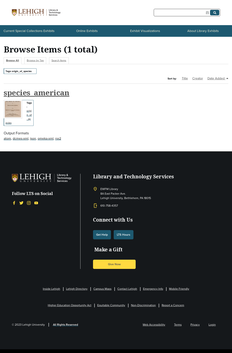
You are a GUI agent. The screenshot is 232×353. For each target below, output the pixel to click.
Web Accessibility (154, 325)
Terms (178, 325)
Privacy (195, 325)
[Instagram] (29, 202)
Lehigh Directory (76, 289)
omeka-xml (46, 138)
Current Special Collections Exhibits (29, 30)
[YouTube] (36, 202)
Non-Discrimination (143, 305)
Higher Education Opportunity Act (69, 305)
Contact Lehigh (127, 289)
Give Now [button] (114, 264)
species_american (36, 92)
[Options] (208, 12)
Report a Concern (173, 305)
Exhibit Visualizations (145, 30)
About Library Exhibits (203, 30)
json (33, 138)
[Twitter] (21, 202)
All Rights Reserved (65, 325)
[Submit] (214, 12)
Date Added (217, 78)
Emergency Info (153, 289)
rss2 (58, 138)
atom (7, 138)
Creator (197, 78)
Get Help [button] (102, 234)
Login (212, 325)
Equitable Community (111, 305)
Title (185, 78)
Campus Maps (102, 289)
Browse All (12, 60)
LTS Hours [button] (123, 234)
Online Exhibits (87, 30)
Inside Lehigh (51, 289)
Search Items (58, 60)
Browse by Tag (35, 60)
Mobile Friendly (179, 289)
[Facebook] (14, 202)
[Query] (187, 12)
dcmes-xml (20, 138)
